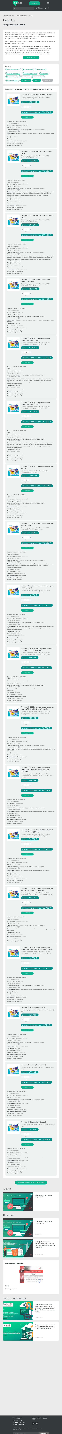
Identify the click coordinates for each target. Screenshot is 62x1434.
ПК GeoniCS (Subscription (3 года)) (33, 1122)
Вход (39, 7)
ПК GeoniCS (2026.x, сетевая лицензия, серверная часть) (35, 280)
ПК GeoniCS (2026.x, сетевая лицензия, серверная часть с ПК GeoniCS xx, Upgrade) (37, 948)
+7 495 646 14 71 (18, 1424)
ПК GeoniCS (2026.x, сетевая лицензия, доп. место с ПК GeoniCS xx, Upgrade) (37, 889)
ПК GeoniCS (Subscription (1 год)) (33, 1007)
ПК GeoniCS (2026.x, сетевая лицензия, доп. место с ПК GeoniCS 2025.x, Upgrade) (37, 708)
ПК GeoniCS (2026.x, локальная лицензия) (36, 95)
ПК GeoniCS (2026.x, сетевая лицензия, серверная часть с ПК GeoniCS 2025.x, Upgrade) (35, 769)
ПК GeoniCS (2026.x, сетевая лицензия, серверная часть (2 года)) (35, 403)
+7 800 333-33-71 (19, 1422)
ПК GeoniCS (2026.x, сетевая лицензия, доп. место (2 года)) (37, 587)
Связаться (34, 3)
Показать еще (31, 57)
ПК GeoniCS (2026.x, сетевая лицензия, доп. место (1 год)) (37, 524)
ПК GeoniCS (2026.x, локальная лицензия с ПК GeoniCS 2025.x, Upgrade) (37, 649)
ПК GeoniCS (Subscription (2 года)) (33, 1065)
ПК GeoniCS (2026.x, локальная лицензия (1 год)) (37, 152)
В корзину (27, 117)
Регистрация (40, 8)
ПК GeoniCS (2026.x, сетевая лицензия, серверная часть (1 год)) (35, 339)
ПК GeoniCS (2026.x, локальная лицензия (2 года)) (37, 216)
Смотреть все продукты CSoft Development (31, 1182)
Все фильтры (25, 80)
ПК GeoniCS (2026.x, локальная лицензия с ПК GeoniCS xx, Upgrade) (37, 831)
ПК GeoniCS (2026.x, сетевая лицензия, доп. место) (37, 467)
